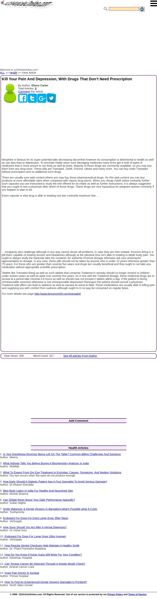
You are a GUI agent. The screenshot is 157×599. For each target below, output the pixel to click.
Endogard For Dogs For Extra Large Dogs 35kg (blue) (35, 518)
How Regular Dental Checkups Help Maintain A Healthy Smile (42, 545)
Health (13, 72)
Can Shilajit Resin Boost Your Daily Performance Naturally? (39, 499)
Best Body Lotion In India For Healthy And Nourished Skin (38, 490)
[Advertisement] (78, 40)
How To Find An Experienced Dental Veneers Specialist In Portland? (46, 582)
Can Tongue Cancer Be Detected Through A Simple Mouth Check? (45, 563)
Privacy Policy (115, 594)
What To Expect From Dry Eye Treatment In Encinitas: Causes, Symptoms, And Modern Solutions (62, 472)
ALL (2, 72)
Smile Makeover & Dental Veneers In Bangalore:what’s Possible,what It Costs (50, 509)
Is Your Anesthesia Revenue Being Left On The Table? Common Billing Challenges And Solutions (62, 454)
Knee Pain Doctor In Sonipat (22, 572)
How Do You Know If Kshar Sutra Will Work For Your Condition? (43, 554)
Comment (24, 91)
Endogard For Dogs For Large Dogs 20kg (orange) (35, 536)
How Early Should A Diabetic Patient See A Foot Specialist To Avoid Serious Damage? (55, 481)
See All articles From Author (80, 355)
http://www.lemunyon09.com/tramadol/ (57, 293)
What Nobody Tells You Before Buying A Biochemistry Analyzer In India (46, 463)
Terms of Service (137, 594)
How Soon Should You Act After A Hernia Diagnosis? (35, 527)
